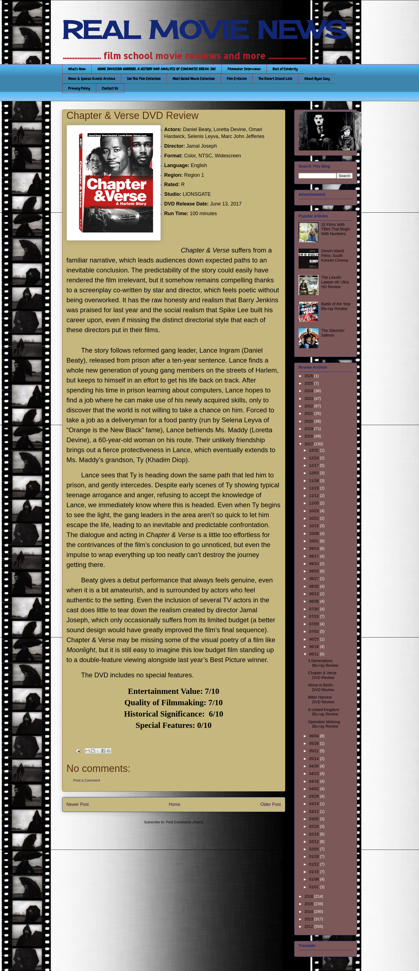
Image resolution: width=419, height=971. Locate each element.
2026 (309, 376)
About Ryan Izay (317, 78)
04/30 (314, 766)
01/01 (314, 887)
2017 (309, 444)
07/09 (314, 624)
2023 (309, 398)
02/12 (314, 841)
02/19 (314, 834)
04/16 (314, 781)
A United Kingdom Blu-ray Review (323, 712)
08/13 (314, 594)
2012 (309, 926)
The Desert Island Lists (275, 78)
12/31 (314, 450)
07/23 (314, 616)
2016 (309, 896)
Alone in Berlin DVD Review (321, 687)
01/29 (314, 856)
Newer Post (78, 804)
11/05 (314, 503)
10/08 (314, 533)
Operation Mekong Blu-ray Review (324, 724)
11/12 (314, 495)
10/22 (314, 518)
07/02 (314, 631)
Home (174, 804)
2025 (309, 383)
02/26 (314, 826)
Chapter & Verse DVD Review (322, 675)
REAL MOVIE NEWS (204, 30)
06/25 (314, 639)
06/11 (314, 654)
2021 (309, 413)
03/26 (314, 796)
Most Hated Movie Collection (194, 78)
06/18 (314, 646)
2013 (309, 919)
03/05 (314, 819)
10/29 (314, 511)
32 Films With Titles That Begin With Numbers (335, 229)
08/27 (314, 578)
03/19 (314, 803)
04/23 (314, 773)
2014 (309, 911)
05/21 (314, 751)
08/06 (314, 601)
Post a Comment (86, 780)
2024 (309, 391)
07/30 (314, 609)
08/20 (314, 586)
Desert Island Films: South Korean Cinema (334, 255)
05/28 (314, 743)
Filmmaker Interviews (244, 68)
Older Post (270, 804)
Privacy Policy (79, 88)
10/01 (314, 541)
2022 (309, 406)
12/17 (314, 465)
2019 (309, 428)
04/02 (314, 789)
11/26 (314, 480)
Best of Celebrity (285, 68)
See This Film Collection (144, 78)
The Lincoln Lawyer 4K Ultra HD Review (335, 282)
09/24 (314, 548)
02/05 (314, 849)
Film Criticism (237, 78)
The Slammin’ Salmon (333, 332)
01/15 (314, 872)
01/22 (314, 864)
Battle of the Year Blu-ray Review (336, 306)
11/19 (314, 488)
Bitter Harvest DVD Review (321, 699)
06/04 (314, 736)
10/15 (314, 526)
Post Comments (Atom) (184, 822)
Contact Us (110, 88)
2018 (309, 436)
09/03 (314, 571)
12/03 (314, 473)
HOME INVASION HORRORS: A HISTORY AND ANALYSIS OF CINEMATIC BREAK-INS (156, 68)
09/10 (314, 563)
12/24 (314, 458)
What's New (77, 68)
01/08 (314, 879)
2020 (309, 421)
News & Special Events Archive (91, 78)
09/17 (314, 556)
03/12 (314, 811)
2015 (309, 904)
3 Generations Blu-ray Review (323, 663)
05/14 (314, 758)
